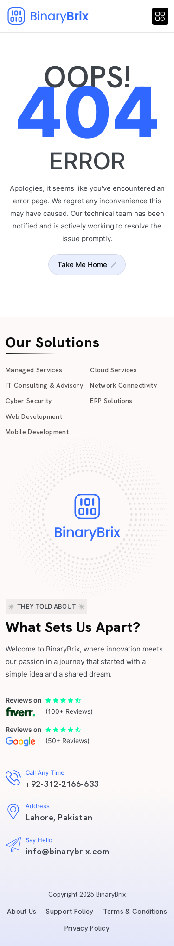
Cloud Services (113, 370)
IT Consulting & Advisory (44, 385)
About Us (21, 911)
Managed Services (34, 370)
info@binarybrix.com (67, 851)
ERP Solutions (111, 400)
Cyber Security (29, 400)
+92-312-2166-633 (62, 783)
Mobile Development (37, 432)
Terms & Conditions (135, 911)
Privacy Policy (87, 928)
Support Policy (69, 911)
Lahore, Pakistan (59, 817)
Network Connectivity (123, 385)
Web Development (34, 416)
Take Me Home (87, 264)
